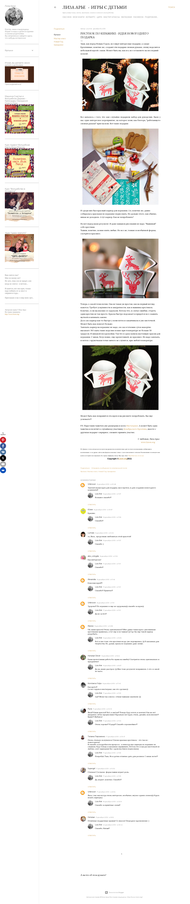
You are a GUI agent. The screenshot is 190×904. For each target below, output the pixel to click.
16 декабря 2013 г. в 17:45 (111, 683)
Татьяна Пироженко (96, 736)
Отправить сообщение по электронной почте (109, 468)
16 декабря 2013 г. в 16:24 (110, 656)
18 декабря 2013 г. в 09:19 (112, 801)
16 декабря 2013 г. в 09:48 (106, 484)
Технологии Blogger (114, 892)
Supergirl (91, 768)
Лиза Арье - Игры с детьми (95, 7)
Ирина (90, 626)
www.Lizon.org (150, 442)
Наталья (91, 817)
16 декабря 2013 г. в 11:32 (109, 556)
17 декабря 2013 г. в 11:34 (112, 721)
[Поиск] (171, 7)
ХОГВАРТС (90, 17)
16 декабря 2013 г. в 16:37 (112, 665)
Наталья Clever (94, 656)
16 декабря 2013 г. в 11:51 (105, 603)
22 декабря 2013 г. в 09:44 (113, 825)
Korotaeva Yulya (94, 683)
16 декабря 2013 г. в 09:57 (103, 510)
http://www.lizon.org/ (12, 314)
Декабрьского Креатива (135, 429)
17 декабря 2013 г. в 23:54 (106, 792)
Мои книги (78, 17)
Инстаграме (132, 425)
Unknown (92, 484)
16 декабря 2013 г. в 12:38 (103, 626)
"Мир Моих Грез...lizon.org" (136, 455)
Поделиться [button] (59, 29)
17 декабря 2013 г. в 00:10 (102, 709)
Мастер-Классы (111, 17)
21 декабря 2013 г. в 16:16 (105, 817)
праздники (58, 45)
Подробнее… (151, 17)
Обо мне (67, 17)
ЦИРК (99, 17)
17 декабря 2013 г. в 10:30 (105, 768)
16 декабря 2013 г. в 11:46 (106, 579)
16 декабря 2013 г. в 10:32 (104, 533)
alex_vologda (93, 556)
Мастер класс (60, 38)
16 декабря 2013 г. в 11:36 (112, 517)
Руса (90, 709)
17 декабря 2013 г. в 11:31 (112, 564)
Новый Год (58, 42)
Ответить (92, 504)
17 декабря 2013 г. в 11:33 (112, 693)
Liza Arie (98, 494)
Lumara (91, 533)
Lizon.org (122, 459)
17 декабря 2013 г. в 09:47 (115, 736)
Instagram (126, 17)
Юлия (90, 509)
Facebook (138, 17)
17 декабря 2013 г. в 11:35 (112, 753)
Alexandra (92, 579)
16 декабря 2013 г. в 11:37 (112, 494)
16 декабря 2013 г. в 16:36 (112, 638)
